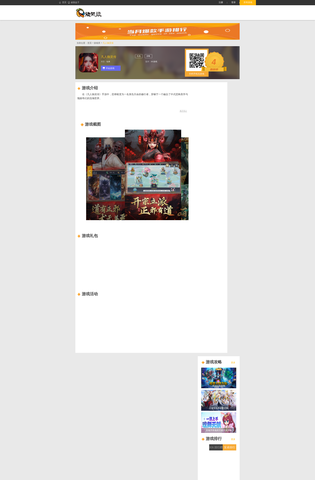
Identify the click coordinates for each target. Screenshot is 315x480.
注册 (221, 2)
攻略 (148, 56)
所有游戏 (248, 2)
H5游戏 (154, 61)
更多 (233, 362)
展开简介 (183, 111)
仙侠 (108, 61)
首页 (62, 2)
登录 (233, 2)
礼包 (139, 56)
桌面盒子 (74, 2)
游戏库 (97, 43)
